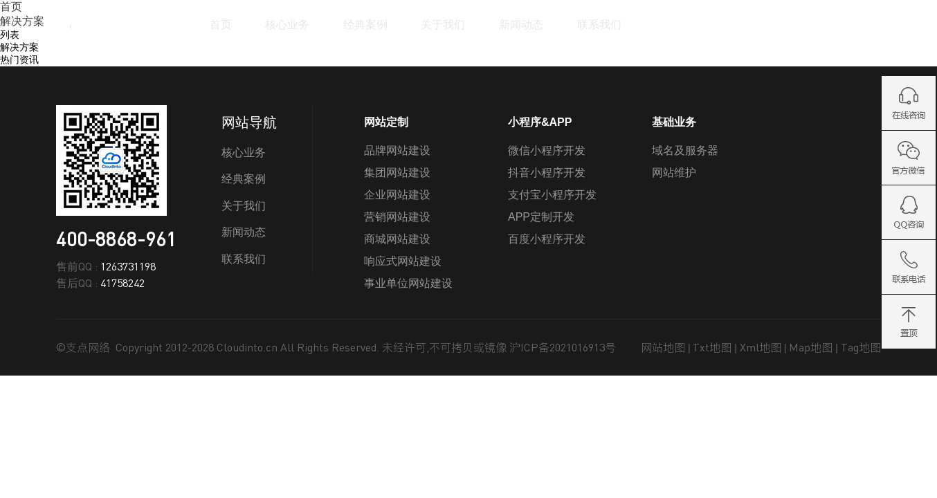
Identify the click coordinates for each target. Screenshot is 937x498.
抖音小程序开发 (546, 172)
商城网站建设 (397, 239)
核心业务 (287, 24)
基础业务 (674, 122)
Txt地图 (712, 347)
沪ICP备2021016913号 (562, 347)
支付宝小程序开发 (552, 195)
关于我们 (443, 24)
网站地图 (663, 347)
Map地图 (811, 347)
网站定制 (386, 122)
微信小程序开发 (546, 150)
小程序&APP (540, 122)
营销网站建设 (397, 217)
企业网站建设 (397, 195)
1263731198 (128, 266)
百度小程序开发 (546, 239)
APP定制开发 (541, 217)
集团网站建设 (397, 172)
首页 (221, 24)
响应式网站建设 (403, 261)
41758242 (122, 283)
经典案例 (365, 24)
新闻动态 (521, 24)
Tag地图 (861, 347)
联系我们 (599, 24)
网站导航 (249, 122)
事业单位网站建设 (408, 283)
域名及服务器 (685, 150)
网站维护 (674, 172)
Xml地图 (760, 347)
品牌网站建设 (397, 150)
